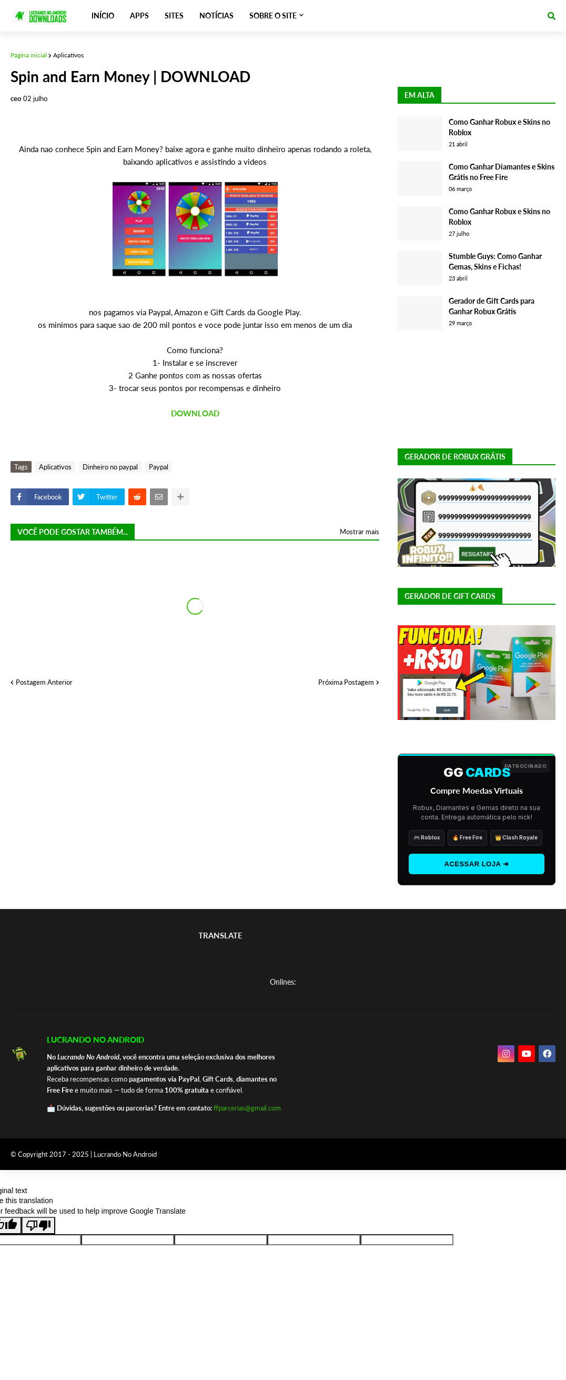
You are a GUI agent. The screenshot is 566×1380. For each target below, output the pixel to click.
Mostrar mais (359, 531)
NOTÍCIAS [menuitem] (216, 15)
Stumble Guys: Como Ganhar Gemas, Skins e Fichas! (495, 261)
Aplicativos (68, 55)
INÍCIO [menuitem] (103, 15)
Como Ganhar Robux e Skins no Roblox (499, 127)
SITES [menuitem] (174, 15)
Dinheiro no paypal (110, 467)
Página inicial (29, 55)
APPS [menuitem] (139, 15)
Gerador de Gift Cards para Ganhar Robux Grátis (491, 306)
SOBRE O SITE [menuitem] (273, 15)
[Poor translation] (38, 1225)
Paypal (158, 467)
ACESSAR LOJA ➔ (476, 864)
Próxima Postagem (346, 682)
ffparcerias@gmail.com (247, 1108)
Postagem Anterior (44, 682)
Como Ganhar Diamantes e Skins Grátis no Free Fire (501, 172)
